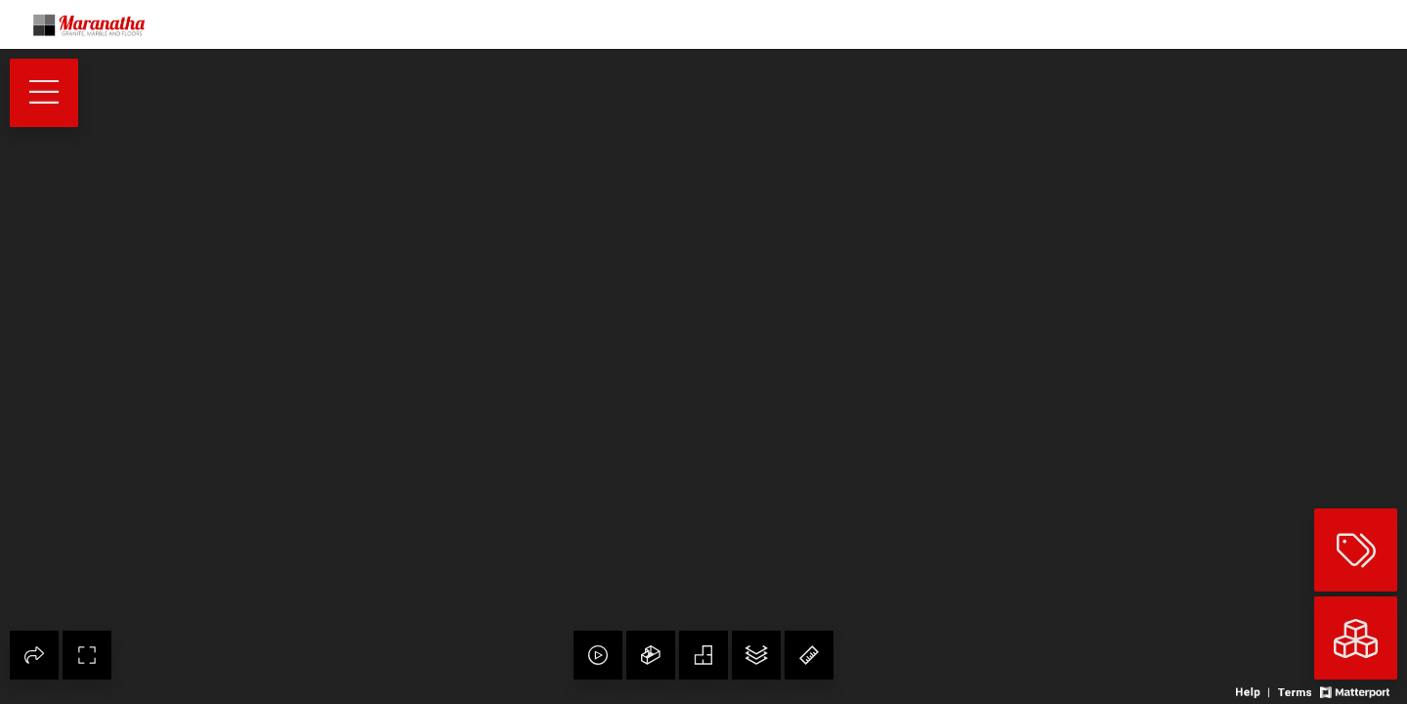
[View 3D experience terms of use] (1296, 691)
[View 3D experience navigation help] (1254, 691)
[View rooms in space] (1355, 638)
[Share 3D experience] (34, 655)
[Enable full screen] (87, 655)
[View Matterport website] (1354, 691)
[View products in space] (44, 93)
